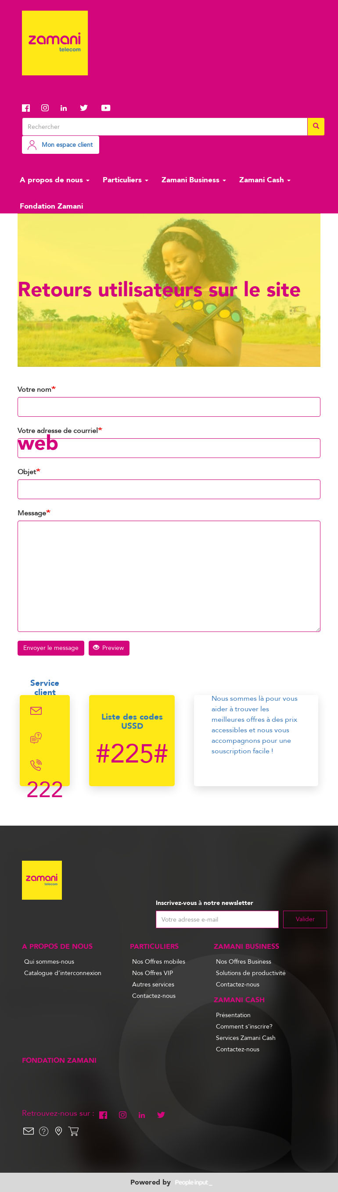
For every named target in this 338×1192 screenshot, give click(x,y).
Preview (108, 648)
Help (43, 1131)
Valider (305, 919)
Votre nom (34, 389)
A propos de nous (55, 180)
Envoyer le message (51, 648)
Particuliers (125, 180)
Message (32, 513)
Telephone (36, 765)
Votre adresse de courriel (58, 431)
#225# (132, 754)
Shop (73, 1131)
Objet (27, 472)
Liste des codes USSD (132, 721)
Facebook (28, 107)
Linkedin (67, 107)
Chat (36, 738)
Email (36, 710)
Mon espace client (67, 145)
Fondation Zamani (51, 206)
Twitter (86, 107)
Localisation (58, 1131)
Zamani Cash (265, 180)
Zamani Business (194, 180)
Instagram (47, 107)
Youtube (105, 107)
